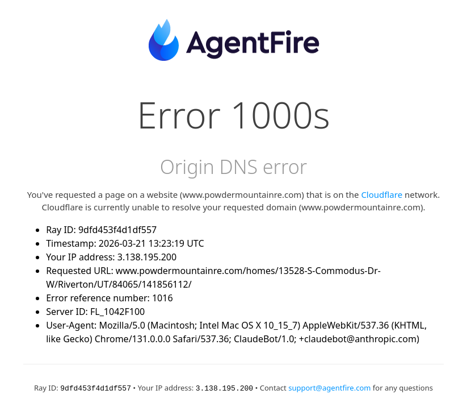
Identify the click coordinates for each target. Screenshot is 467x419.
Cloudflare (381, 194)
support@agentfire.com (329, 388)
